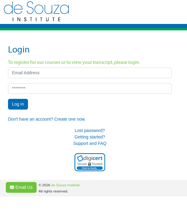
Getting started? (89, 136)
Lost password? (90, 130)
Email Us (21, 187)
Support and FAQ (89, 143)
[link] (89, 162)
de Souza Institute (65, 185)
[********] (90, 88)
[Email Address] (90, 73)
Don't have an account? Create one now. (47, 119)
